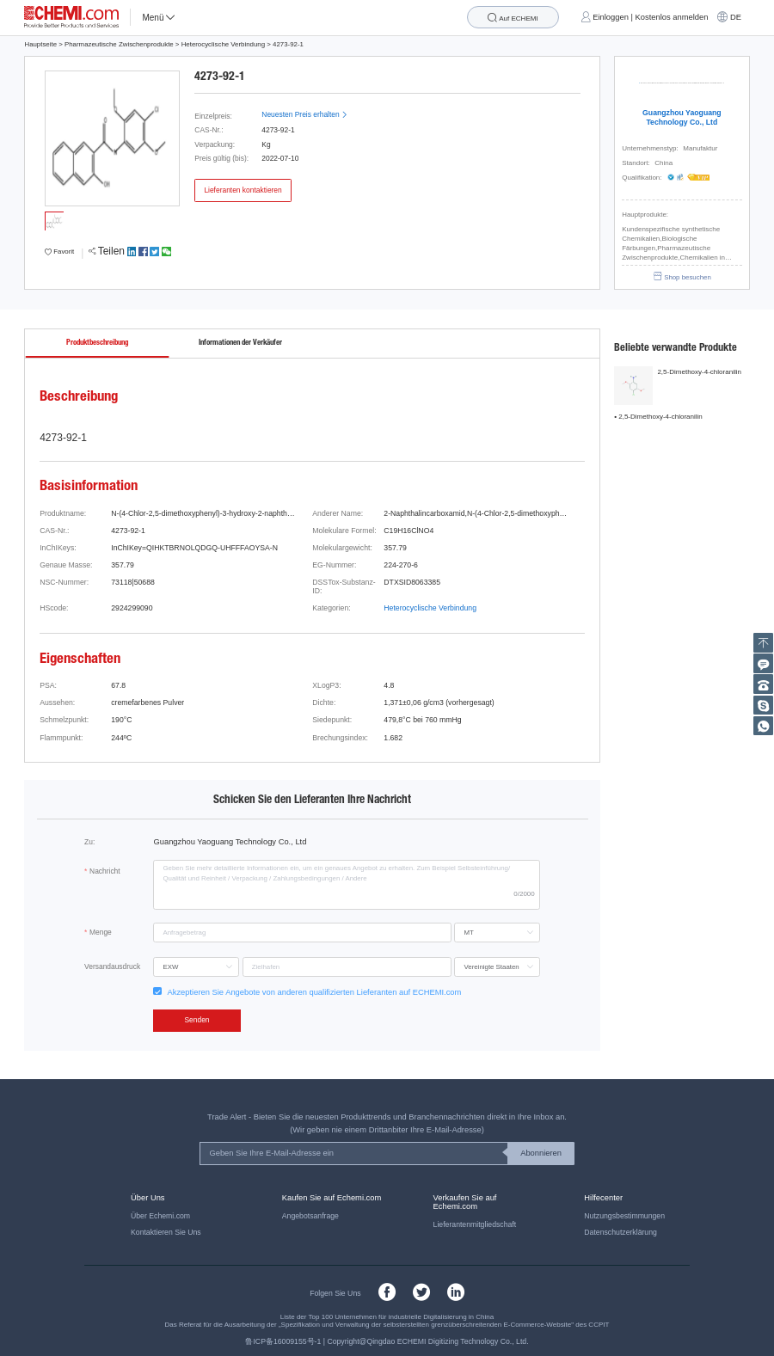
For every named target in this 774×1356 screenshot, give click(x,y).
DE (735, 17)
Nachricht (104, 871)
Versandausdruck (112, 966)
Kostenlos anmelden (672, 17)
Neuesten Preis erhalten (304, 114)
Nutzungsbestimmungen (624, 1216)
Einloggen (611, 17)
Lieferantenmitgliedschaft (475, 1224)
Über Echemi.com (160, 1216)
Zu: (89, 842)
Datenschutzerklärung (620, 1232)
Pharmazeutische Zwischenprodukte (119, 44)
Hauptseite (40, 44)
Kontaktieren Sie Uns (166, 1232)
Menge (100, 932)
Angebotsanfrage (310, 1216)
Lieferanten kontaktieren (242, 190)
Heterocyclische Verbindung (223, 44)
